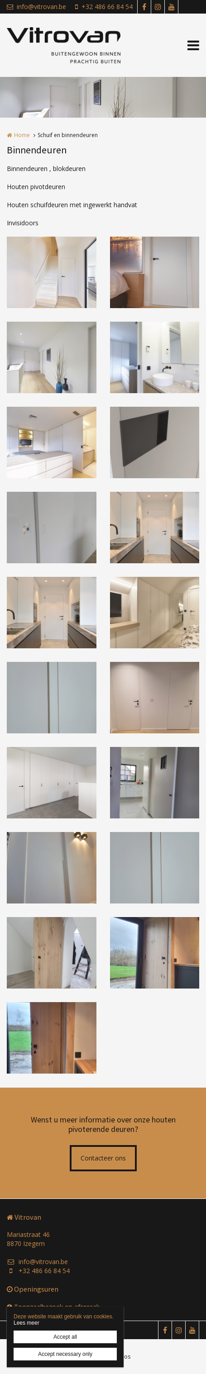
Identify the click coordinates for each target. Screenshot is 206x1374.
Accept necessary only (65, 1354)
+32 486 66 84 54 (104, 6)
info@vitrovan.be (36, 6)
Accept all (65, 1337)
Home (22, 135)
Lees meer (26, 1323)
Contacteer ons (103, 1158)
